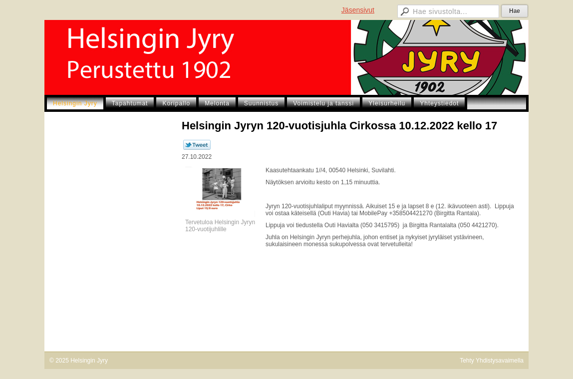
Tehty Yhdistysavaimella (492, 360)
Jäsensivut (357, 10)
